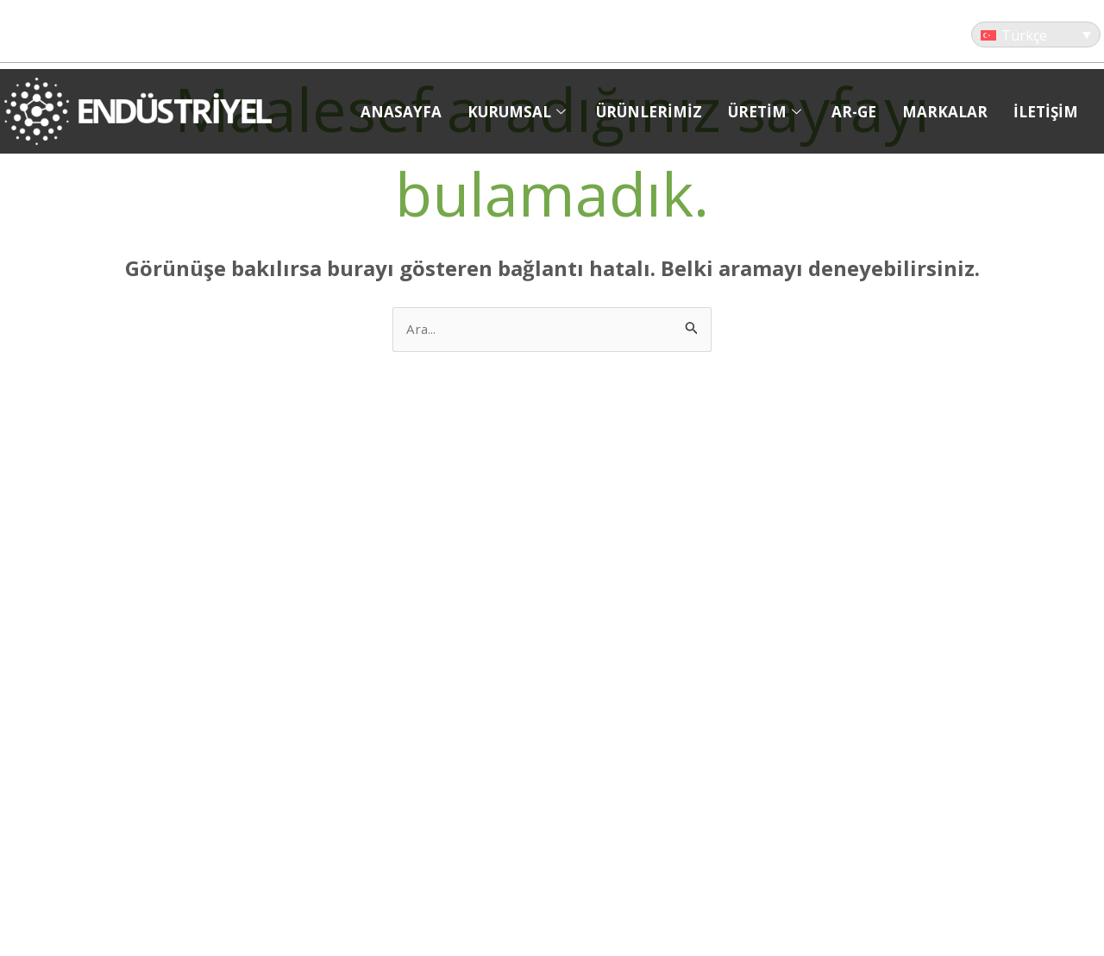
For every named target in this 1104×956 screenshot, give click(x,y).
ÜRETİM (767, 112)
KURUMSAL (518, 112)
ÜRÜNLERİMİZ (649, 112)
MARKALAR (945, 112)
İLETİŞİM (1045, 112)
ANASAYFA (401, 112)
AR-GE (853, 112)
